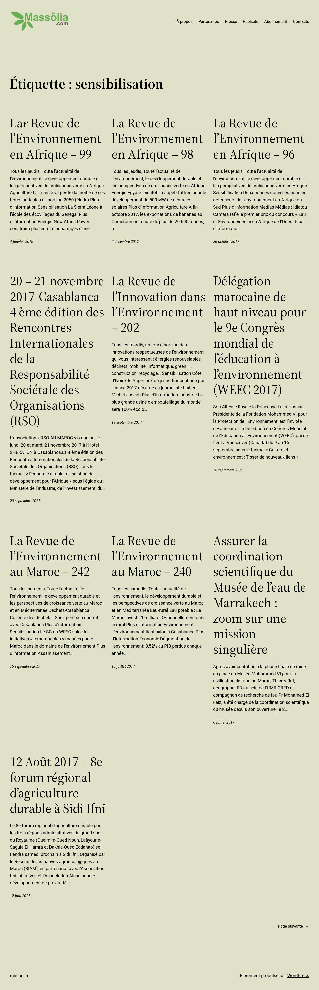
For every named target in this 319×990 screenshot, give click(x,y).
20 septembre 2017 (25, 501)
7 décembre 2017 (125, 241)
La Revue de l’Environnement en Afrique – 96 (258, 138)
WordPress (298, 975)
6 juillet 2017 (223, 722)
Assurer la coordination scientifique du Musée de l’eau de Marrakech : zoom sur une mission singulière (259, 595)
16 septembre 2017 (25, 666)
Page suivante (293, 926)
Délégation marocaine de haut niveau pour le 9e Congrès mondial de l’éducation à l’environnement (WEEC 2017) (259, 335)
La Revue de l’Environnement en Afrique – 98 (157, 138)
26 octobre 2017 (226, 241)
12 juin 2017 (20, 896)
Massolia (19, 975)
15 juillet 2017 (123, 666)
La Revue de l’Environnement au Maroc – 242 (55, 556)
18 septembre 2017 (228, 470)
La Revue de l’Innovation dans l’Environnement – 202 (159, 304)
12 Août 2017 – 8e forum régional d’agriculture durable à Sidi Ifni (58, 785)
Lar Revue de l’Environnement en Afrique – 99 (55, 138)
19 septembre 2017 (127, 422)
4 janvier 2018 (21, 241)
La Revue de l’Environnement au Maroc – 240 (157, 556)
